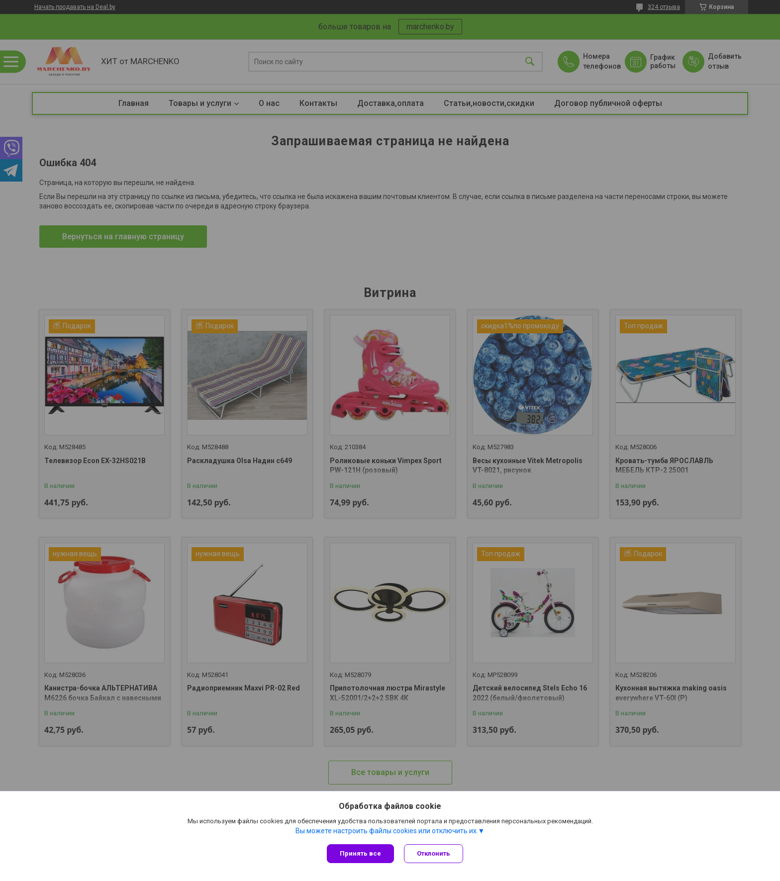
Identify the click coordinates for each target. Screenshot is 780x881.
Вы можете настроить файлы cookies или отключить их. (386, 831)
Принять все (360, 853)
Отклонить (433, 853)
